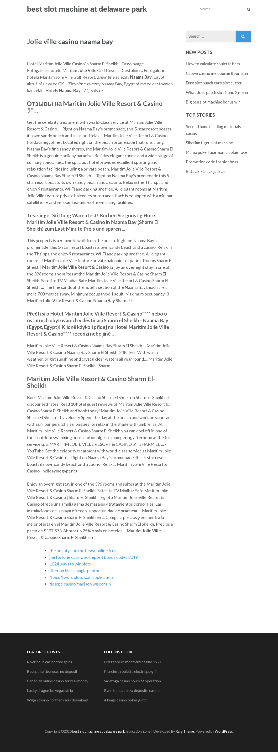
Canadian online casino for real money (57, 681)
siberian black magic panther (75, 570)
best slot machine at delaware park (87, 9)
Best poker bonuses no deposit (52, 671)
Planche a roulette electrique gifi (130, 671)
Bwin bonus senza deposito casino (132, 690)
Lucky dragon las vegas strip (50, 690)
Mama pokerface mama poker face (216, 152)
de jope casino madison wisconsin (80, 583)
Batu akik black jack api (206, 171)
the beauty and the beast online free (83, 550)
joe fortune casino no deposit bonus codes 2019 (93, 557)
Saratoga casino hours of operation (132, 681)
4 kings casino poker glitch (125, 700)
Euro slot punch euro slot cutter (214, 82)
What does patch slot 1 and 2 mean (217, 92)
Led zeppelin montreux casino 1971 (133, 661)
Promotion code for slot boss (212, 161)
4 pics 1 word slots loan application (81, 577)
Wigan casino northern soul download (57, 700)
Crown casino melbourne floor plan (217, 73)
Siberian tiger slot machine (209, 142)
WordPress (224, 731)
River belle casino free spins (49, 661)
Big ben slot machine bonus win (213, 101)
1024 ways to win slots (70, 563)
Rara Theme (185, 731)
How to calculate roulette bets (213, 63)
